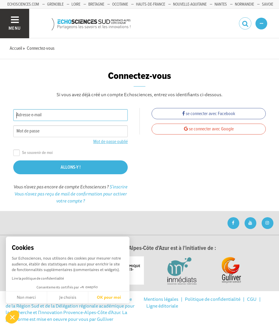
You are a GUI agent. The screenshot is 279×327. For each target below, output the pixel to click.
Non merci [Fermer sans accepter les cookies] (26, 297)
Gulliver (105, 319)
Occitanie (120, 4)
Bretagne (96, 4)
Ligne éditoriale (162, 306)
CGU (252, 299)
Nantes (221, 4)
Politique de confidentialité (212, 299)
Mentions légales (161, 299)
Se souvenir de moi (33, 153)
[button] (12, 317)
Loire (76, 4)
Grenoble (55, 4)
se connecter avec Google (209, 129)
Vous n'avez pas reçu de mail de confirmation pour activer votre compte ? (70, 197)
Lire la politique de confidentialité (38, 278)
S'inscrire (118, 186)
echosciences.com (23, 4)
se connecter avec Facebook (208, 114)
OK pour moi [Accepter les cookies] (109, 297)
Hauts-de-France (150, 4)
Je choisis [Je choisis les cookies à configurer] (67, 297)
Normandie (244, 4)
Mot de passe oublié (110, 142)
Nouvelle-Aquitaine (190, 4)
